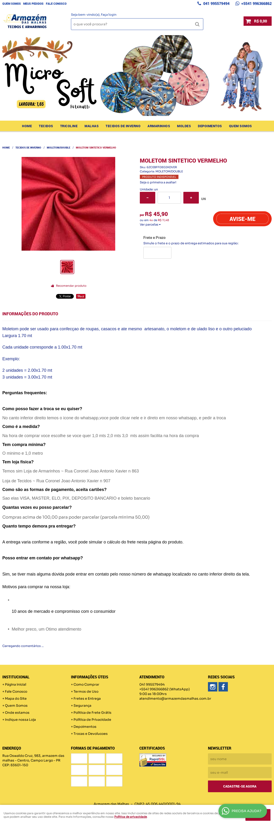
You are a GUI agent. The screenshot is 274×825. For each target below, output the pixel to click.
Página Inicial (15, 684)
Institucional (16, 677)
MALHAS (92, 126)
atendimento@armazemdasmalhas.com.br (175, 698)
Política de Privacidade (92, 719)
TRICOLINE (69, 126)
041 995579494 (216, 3)
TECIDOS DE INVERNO (123, 126)
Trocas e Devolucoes (91, 734)
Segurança (82, 705)
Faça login (108, 15)
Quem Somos (11, 3)
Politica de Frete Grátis (92, 712)
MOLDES (184, 126)
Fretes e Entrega (87, 698)
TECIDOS (46, 126)
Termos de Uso (86, 691)
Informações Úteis (89, 677)
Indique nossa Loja (20, 719)
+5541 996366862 (256, 3)
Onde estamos (17, 712)
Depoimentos (210, 126)
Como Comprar (86, 684)
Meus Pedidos (33, 3)
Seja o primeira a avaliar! (158, 182)
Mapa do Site (16, 698)
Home (27, 126)
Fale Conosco (56, 3)
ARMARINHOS (159, 126)
